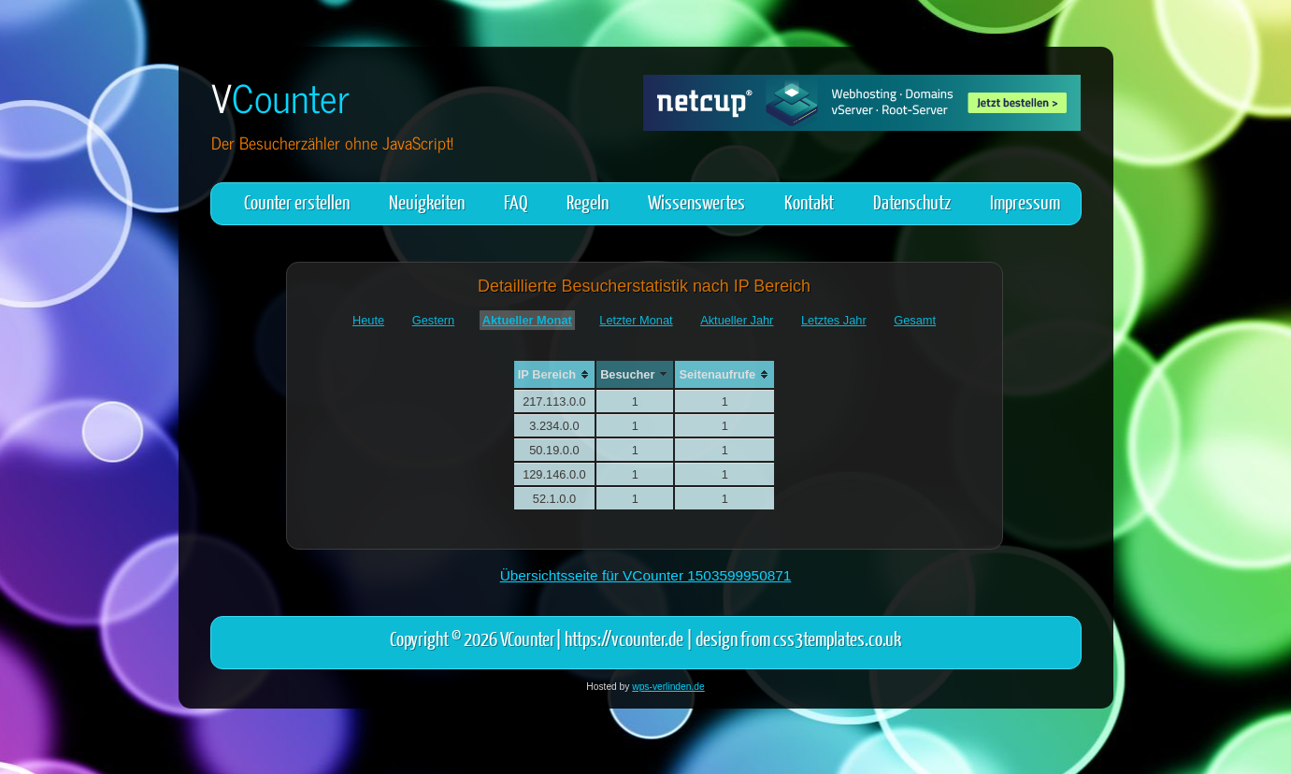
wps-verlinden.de (668, 686)
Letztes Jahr (834, 320)
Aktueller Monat (527, 320)
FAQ (515, 201)
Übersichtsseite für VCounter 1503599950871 (646, 575)
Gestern (433, 320)
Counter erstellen (297, 201)
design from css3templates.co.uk (798, 638)
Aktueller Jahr (736, 320)
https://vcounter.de (624, 638)
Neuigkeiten (427, 201)
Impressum (1025, 201)
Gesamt (915, 320)
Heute (368, 320)
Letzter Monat (635, 320)
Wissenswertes (696, 201)
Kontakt (809, 201)
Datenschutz (912, 201)
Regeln (588, 201)
